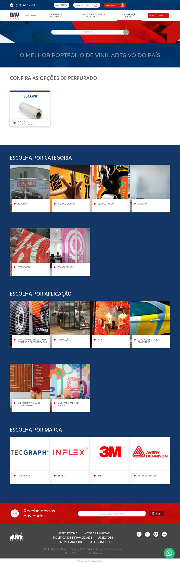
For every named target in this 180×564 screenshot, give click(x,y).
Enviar (151, 513)
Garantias (61, 4)
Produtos (30, 15)
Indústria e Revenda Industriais (93, 15)
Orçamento (115, 5)
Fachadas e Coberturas (56, 15)
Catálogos (156, 15)
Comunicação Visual (129, 15)
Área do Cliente (86, 5)
